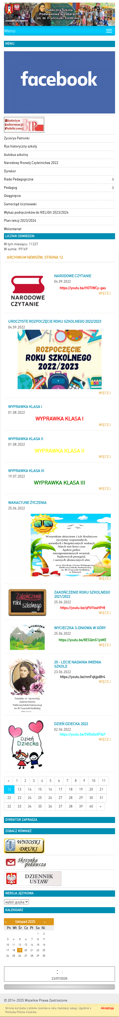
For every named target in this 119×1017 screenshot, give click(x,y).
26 (50, 798)
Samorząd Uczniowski (20, 204)
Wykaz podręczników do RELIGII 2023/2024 (36, 212)
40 (91, 806)
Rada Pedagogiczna (18, 179)
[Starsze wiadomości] (100, 806)
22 (9, 798)
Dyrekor (10, 171)
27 (60, 798)
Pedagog (10, 188)
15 (40, 789)
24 (30, 798)
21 (101, 789)
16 (50, 789)
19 (81, 789)
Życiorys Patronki (16, 138)
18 (71, 789)
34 (30, 806)
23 (19, 798)
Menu (9, 30)
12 (9, 789)
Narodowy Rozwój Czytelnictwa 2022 (31, 163)
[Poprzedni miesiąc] (6, 922)
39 (81, 806)
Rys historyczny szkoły (20, 146)
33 (19, 806)
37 (60, 806)
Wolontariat (12, 229)
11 (104, 781)
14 (30, 789)
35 (40, 806)
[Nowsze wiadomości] (8, 781)
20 (91, 789)
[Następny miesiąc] (45, 922)
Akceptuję (107, 1008)
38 (71, 806)
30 (91, 798)
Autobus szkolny (16, 155)
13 (19, 789)
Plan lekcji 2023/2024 (20, 221)
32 (9, 806)
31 (101, 798)
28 (71, 798)
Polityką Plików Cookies (20, 1012)
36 (50, 806)
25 (40, 798)
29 (81, 798)
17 (60, 789)
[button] (113, 179)
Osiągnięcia (12, 196)
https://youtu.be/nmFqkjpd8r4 (82, 677)
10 (93, 781)
